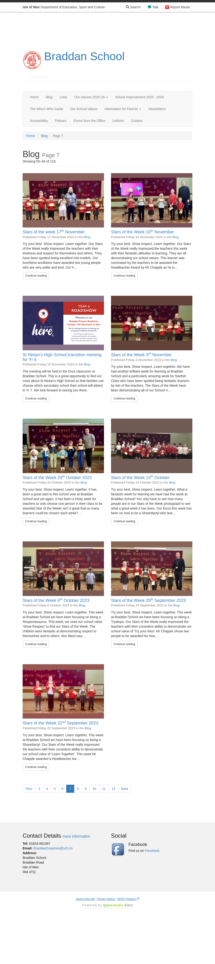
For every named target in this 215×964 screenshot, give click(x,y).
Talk (155, 7)
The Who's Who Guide (46, 109)
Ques (118, 905)
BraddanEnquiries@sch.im (53, 848)
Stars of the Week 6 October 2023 (56, 600)
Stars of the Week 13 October (140, 477)
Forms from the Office (89, 121)
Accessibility (39, 121)
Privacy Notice (106, 899)
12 (114, 789)
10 (94, 789)
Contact (136, 121)
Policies (60, 121)
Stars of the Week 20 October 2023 (57, 477)
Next (124, 789)
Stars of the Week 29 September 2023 (148, 600)
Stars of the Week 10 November (142, 232)
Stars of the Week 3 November (141, 354)
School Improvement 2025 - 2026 (139, 97)
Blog (49, 97)
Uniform (118, 121)
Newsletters (156, 109)
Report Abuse (180, 7)
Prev (29, 789)
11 (104, 789)
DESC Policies (128, 899)
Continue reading (36, 275)
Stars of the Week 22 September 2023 (60, 723)
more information (76, 836)
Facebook (152, 851)
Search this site (85, 899)
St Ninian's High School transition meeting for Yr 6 (62, 357)
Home (34, 97)
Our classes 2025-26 (91, 97)
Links (63, 97)
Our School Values (83, 109)
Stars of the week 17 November (54, 232)
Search (133, 7)
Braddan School (84, 56)
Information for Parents (122, 109)
